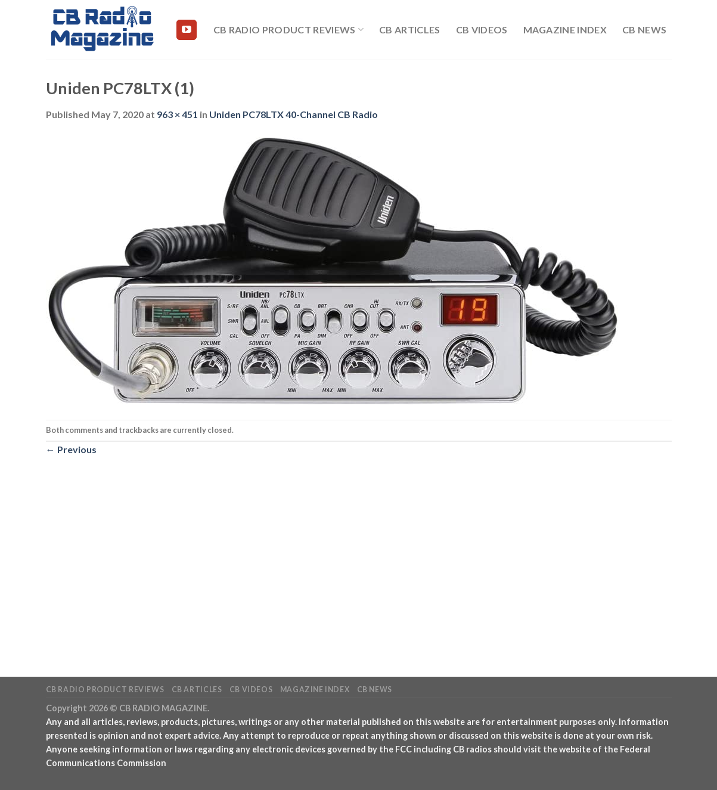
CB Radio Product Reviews (288, 30)
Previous (71, 449)
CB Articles (409, 29)
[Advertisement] (359, 545)
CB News (644, 29)
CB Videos (482, 29)
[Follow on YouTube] (186, 30)
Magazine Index (565, 29)
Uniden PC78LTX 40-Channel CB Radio (293, 114)
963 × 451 (177, 114)
